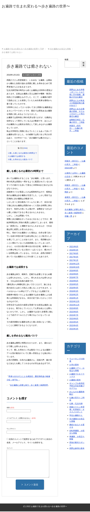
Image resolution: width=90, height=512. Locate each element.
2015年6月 (73, 319)
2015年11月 (74, 305)
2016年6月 (73, 281)
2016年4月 (73, 288)
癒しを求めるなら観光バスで (20, 160)
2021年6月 (73, 247)
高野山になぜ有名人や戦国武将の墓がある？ (76, 103)
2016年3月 (73, 292)
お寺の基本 (74, 365)
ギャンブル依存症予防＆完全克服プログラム (76, 386)
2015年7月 (73, 316)
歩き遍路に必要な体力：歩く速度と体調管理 (29, 386)
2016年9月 (73, 271)
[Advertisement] (45, 30)
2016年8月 (73, 275)
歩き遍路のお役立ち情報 (32, 75)
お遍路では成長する (16, 157)
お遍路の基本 (75, 381)
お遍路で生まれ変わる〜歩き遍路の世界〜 (42, 6)
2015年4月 (73, 326)
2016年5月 (73, 285)
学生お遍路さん (76, 416)
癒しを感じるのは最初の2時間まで (22, 154)
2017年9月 (73, 254)
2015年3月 (73, 329)
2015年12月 (74, 302)
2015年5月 (73, 323)
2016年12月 (74, 264)
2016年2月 (73, 295)
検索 (66, 60)
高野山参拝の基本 (76, 449)
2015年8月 (73, 312)
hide (25, 149)
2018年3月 (73, 251)
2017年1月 (73, 261)
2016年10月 (74, 268)
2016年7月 (73, 278)
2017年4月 (73, 257)
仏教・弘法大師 (76, 404)
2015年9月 (73, 309)
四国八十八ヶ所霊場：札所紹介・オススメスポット (76, 410)
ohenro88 (69, 168)
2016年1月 (73, 299)
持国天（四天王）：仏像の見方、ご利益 (76, 128)
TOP (24, 49)
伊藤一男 (68, 217)
